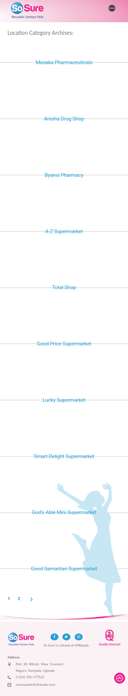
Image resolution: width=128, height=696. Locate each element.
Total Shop (64, 287)
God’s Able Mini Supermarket (64, 512)
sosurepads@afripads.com (31, 685)
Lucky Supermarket (64, 400)
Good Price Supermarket (64, 344)
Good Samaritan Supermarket (64, 569)
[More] (112, 9)
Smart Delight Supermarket (64, 456)
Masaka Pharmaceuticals (64, 62)
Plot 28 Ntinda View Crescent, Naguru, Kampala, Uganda (36, 667)
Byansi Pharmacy (64, 175)
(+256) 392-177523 (26, 677)
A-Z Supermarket (64, 231)
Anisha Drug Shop (64, 119)
